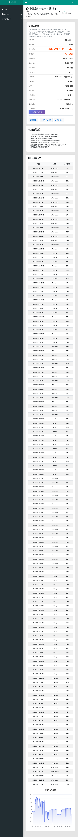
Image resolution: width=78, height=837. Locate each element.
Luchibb (12, 2)
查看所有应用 (46, 120)
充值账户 (58, 120)
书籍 (63, 11)
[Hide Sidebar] (25, 2)
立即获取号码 (37, 112)
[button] (27, 8)
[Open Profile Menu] (73, 2)
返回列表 (33, 120)
